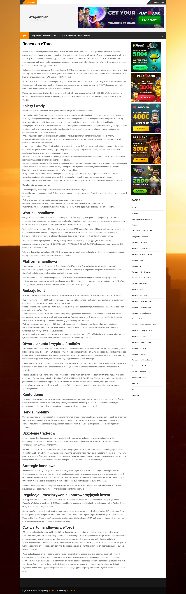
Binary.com (136, 213)
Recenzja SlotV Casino (140, 348)
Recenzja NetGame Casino (141, 319)
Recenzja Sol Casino (139, 354)
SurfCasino (136, 383)
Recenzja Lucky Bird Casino (141, 313)
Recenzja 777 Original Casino (142, 248)
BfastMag (52, 590)
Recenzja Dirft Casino (139, 284)
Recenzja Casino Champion (141, 272)
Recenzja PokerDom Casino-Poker (144, 325)
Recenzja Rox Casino (139, 336)
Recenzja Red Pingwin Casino (142, 330)
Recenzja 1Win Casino (139, 243)
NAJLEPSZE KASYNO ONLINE (44, 35)
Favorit (134, 225)
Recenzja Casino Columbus (141, 278)
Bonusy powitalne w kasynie (76, 35)
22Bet (134, 207)
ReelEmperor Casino (139, 377)
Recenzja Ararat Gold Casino (142, 254)
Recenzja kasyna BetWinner (141, 301)
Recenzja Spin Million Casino (142, 360)
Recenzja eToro (137, 289)
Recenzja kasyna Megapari (141, 307)
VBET (133, 389)
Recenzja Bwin (137, 266)
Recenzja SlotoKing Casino (141, 342)
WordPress (71, 590)
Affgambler (38, 17)
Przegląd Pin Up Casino (140, 237)
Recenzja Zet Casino (139, 372)
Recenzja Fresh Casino (140, 295)
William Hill (136, 395)
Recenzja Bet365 (138, 260)
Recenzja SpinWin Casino (141, 366)
